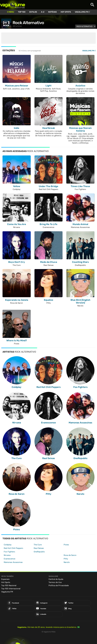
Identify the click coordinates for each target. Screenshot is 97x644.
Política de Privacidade (59, 585)
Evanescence (9, 559)
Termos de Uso (55, 582)
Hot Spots (66, 12)
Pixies (66, 545)
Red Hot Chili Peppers (13, 548)
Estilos (33, 12)
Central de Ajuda (56, 579)
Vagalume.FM (81, 12)
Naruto (67, 562)
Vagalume (12, 4)
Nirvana (7, 555)
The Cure (38, 545)
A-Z (42, 12)
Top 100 (21, 12)
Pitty (66, 559)
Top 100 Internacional (10, 588)
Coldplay (7, 545)
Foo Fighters (9, 552)
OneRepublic (39, 552)
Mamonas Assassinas (13, 562)
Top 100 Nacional (8, 585)
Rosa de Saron (70, 555)
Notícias (52, 12)
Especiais (5, 579)
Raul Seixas (39, 548)
